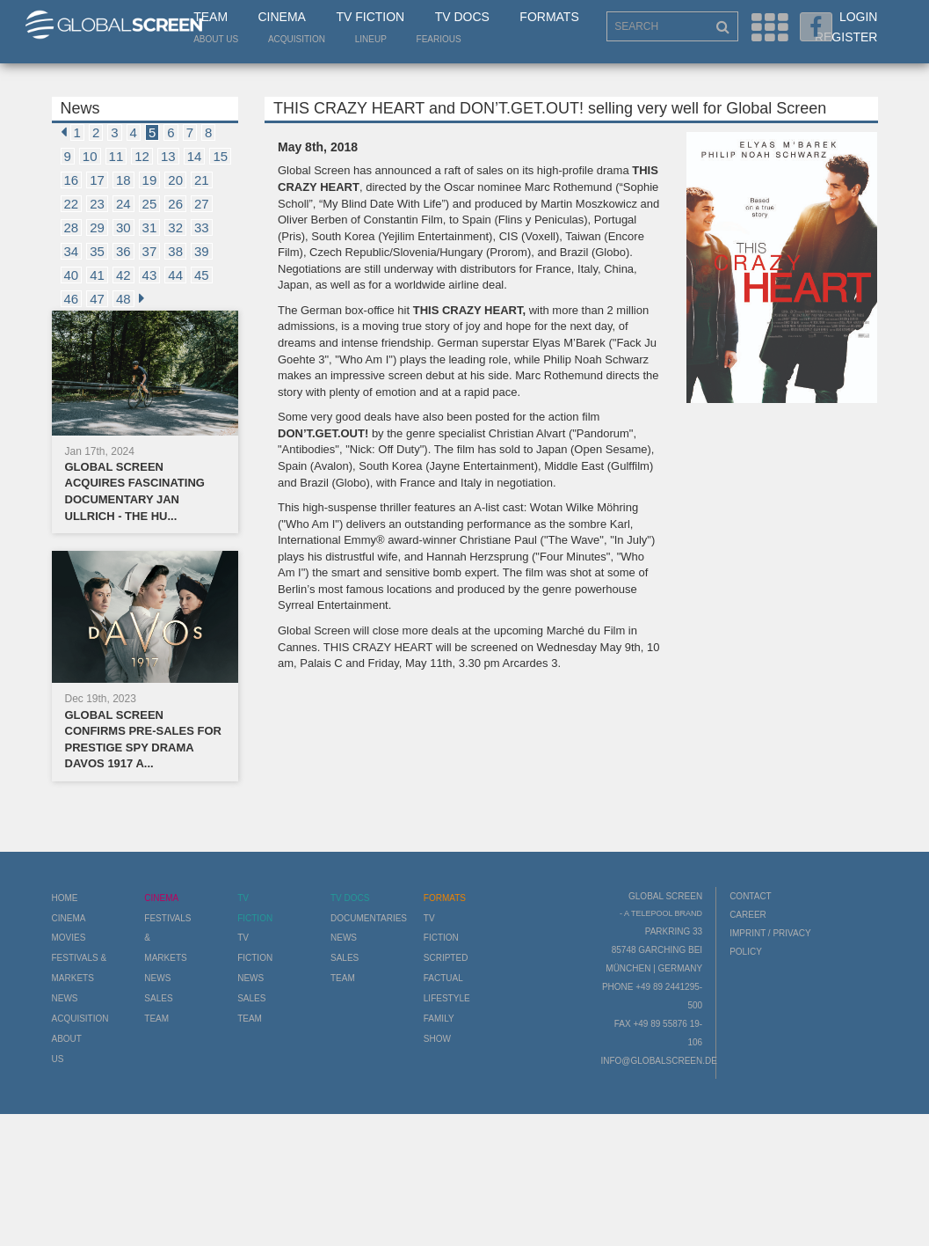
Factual (443, 978)
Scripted (446, 958)
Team (210, 17)
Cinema (282, 17)
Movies (69, 937)
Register (846, 37)
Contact (750, 896)
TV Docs (462, 17)
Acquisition (296, 39)
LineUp (371, 39)
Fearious (439, 39)
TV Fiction (370, 17)
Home (65, 898)
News (65, 998)
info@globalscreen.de (658, 1061)
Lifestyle (447, 998)
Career (747, 915)
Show (437, 1039)
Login (858, 17)
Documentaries (368, 918)
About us (215, 39)
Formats (548, 17)
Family (439, 1018)
